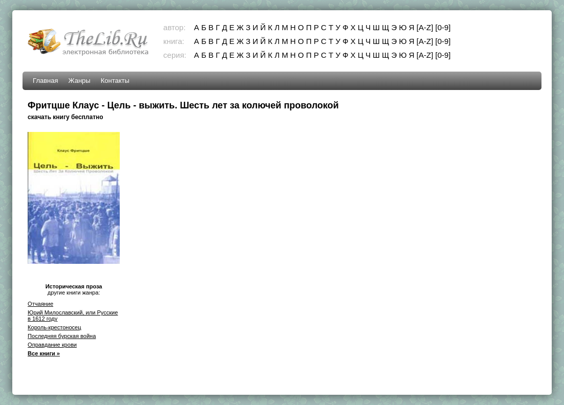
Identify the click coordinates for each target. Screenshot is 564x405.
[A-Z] (425, 27)
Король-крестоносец (54, 327)
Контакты (115, 80)
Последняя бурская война (62, 336)
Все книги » (44, 353)
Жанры (80, 80)
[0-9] (442, 27)
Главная (45, 80)
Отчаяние (40, 304)
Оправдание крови (52, 345)
